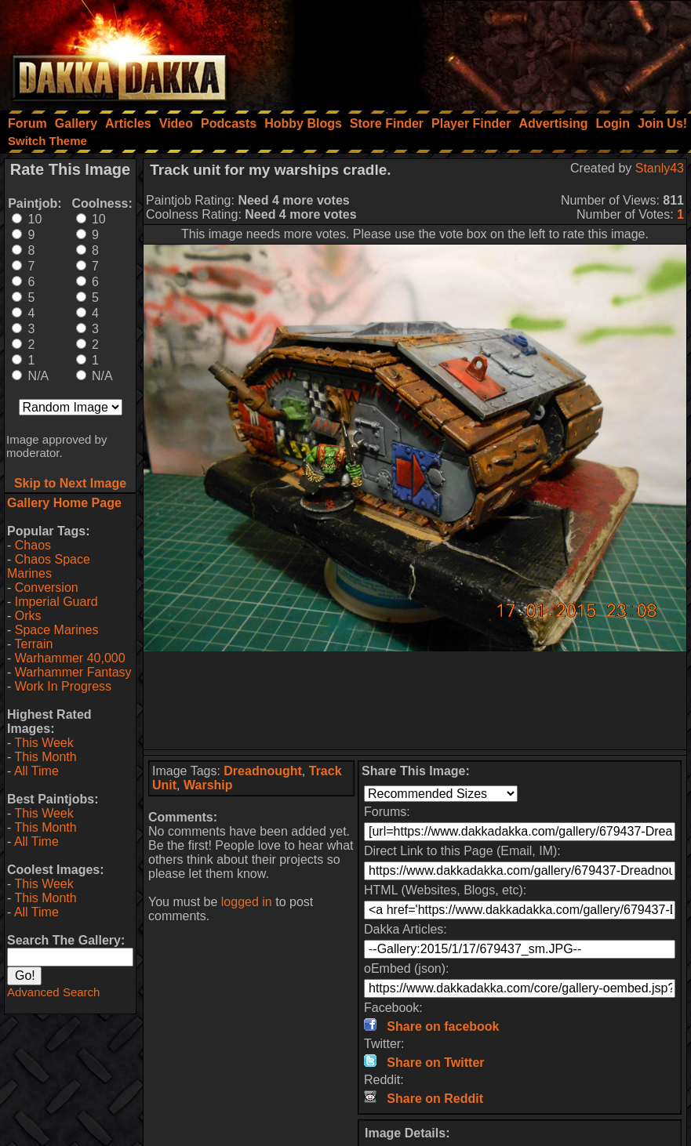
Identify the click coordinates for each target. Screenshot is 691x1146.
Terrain (33, 644)
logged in (246, 901)
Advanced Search (53, 992)
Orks (28, 615)
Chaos (33, 545)
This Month (45, 756)
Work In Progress (63, 686)
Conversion (46, 587)
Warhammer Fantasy (73, 672)
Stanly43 (659, 168)
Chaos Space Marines (48, 566)
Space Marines (57, 629)
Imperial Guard (56, 601)
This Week (43, 742)
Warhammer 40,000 (70, 658)
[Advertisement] (480, 50)
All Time (36, 771)
